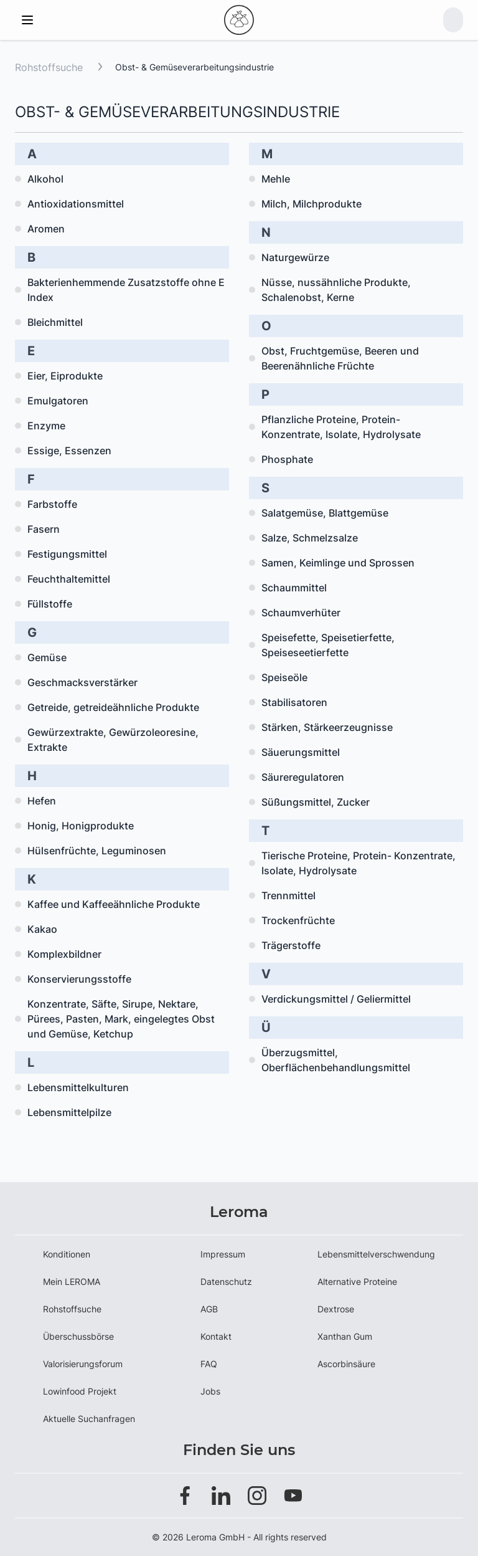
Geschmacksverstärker (82, 682)
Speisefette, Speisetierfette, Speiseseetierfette (328, 645)
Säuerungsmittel (300, 752)
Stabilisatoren (294, 702)
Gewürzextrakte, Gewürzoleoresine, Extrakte (113, 739)
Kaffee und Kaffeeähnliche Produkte (113, 904)
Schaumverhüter (300, 612)
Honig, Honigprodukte (80, 825)
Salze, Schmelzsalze (309, 538)
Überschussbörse (78, 1336)
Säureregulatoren (302, 777)
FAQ (208, 1363)
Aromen (46, 228)
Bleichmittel (55, 322)
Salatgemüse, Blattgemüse (324, 513)
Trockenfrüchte (298, 920)
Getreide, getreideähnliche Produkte (113, 707)
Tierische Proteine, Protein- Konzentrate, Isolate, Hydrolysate (358, 863)
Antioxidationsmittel (75, 204)
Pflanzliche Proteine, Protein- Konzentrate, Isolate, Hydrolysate (341, 427)
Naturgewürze (295, 257)
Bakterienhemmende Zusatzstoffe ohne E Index (126, 289)
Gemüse (47, 657)
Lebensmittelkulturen (78, 1087)
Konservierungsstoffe (79, 979)
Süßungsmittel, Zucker (315, 802)
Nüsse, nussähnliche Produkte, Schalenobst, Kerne (336, 289)
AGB (209, 1309)
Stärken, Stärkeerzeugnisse (327, 727)
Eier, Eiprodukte (65, 376)
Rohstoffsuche (49, 67)
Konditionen (66, 1254)
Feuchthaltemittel (68, 579)
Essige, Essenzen (69, 450)
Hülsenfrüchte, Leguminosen (96, 850)
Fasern (43, 529)
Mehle (275, 179)
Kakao (42, 929)
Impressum (222, 1254)
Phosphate (287, 459)
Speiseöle (284, 677)
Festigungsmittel (67, 554)
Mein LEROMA (71, 1281)
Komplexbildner (64, 954)
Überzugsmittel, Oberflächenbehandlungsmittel (335, 1060)
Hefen (41, 801)
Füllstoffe (49, 604)
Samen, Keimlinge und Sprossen (338, 562)
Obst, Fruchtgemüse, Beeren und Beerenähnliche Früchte (340, 358)
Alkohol (45, 179)
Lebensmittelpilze (69, 1112)
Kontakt (216, 1336)
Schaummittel (294, 587)
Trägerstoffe (291, 945)
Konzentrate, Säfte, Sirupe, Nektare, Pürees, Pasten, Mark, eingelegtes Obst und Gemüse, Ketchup (121, 1019)
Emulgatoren (57, 400)
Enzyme (46, 425)
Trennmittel (288, 895)
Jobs (210, 1391)
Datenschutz (226, 1281)
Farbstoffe (52, 504)
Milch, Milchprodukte (311, 204)
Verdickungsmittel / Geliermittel (336, 999)
